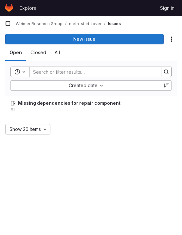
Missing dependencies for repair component (69, 103)
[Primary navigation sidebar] (8, 23)
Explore (28, 8)
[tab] (15, 52)
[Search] (92, 72)
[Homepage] (9, 8)
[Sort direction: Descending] (166, 85)
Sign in (167, 8)
